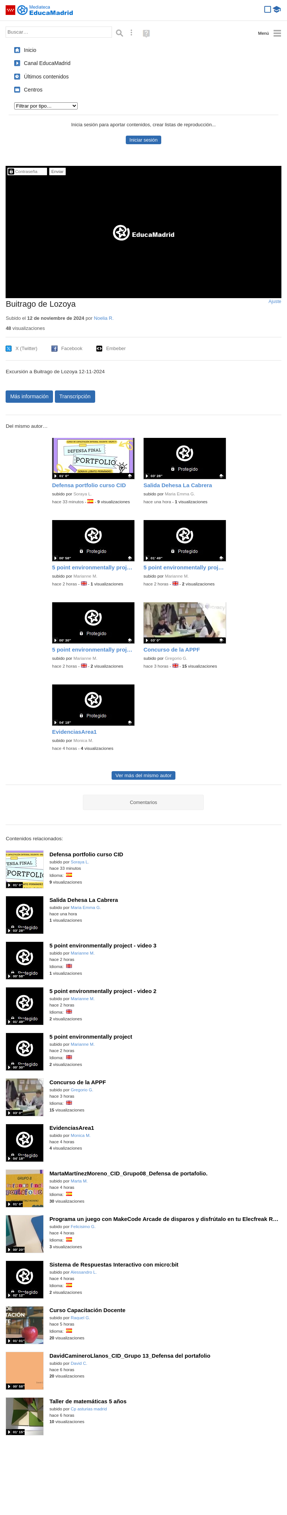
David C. (79, 1363)
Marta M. (79, 1181)
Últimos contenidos (46, 77)
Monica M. (83, 740)
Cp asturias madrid (89, 1409)
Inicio (30, 50)
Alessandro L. (84, 1272)
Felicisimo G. (83, 1226)
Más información (29, 396)
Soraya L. (83, 494)
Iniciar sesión (143, 140)
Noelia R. (103, 318)
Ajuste (275, 301)
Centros (33, 90)
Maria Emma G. (180, 494)
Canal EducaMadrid (47, 63)
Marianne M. (85, 576)
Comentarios (143, 802)
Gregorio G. (176, 658)
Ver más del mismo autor (143, 775)
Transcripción (75, 396)
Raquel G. (80, 1317)
